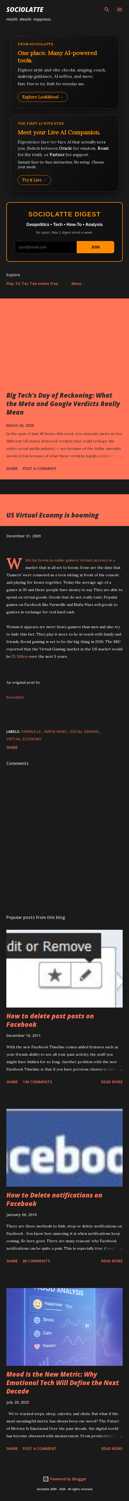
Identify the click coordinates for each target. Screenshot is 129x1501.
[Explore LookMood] (64, 71)
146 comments (37, 1081)
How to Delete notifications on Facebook (54, 1199)
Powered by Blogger (65, 1478)
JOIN (95, 247)
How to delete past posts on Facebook (50, 1020)
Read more (112, 1081)
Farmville (31, 731)
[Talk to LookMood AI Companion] (64, 153)
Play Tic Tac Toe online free (32, 283)
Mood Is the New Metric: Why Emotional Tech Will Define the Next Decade (62, 1382)
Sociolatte (24, 9)
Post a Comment (40, 468)
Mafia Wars (56, 731)
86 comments (36, 1260)
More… (77, 283)
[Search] (107, 9)
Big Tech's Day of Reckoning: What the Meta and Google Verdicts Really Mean (63, 403)
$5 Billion (20, 656)
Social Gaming (85, 731)
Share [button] (12, 468)
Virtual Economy (23, 738)
